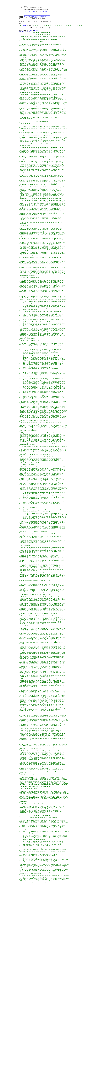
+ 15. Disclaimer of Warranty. (29, 938)
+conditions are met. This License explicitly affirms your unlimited (41, 277)
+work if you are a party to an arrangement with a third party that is (41, 840)
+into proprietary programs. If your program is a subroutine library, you (43, 1062)
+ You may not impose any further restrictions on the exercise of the (41, 745)
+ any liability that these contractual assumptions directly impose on (42, 625)
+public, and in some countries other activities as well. (37, 184)
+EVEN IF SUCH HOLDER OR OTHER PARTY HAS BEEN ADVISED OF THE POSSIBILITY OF (43, 968)
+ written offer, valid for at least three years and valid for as (41, 432)
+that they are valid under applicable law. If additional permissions (41, 570)
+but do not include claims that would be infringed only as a (38, 772)
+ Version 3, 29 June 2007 (34, 38)
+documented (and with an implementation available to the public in (40, 555)
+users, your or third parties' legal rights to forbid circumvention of (42, 329)
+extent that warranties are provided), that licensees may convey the (41, 199)
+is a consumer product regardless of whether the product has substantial (42, 504)
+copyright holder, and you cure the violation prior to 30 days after (41, 688)
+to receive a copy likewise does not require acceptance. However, (40, 709)
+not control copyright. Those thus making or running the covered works (42, 296)
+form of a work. (24, 213)
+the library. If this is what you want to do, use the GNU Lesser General (43, 1065)
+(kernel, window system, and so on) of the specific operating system (41, 235)
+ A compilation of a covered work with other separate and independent (42, 395)
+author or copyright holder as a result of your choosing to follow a (41, 933)
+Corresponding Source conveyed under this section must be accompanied (41, 530)
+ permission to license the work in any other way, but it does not (41, 383)
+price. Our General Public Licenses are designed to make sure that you (42, 71)
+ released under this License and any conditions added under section (42, 369)
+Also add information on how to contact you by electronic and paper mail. (43, 1031)
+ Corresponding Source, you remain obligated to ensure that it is (41, 472)
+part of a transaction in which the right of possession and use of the (42, 526)
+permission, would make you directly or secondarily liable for (39, 178)
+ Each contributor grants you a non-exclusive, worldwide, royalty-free (42, 781)
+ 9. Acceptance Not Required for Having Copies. (35, 702)
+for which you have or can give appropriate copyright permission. (40, 585)
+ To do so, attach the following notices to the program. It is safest (42, 999)
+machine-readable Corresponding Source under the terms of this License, (42, 417)
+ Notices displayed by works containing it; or (35, 602)
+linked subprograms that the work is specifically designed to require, (42, 254)
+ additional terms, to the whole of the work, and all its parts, (41, 380)
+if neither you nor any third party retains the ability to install (40, 533)
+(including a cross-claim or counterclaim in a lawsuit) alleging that (41, 751)
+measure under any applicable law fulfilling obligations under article (42, 314)
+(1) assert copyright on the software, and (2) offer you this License (41, 98)
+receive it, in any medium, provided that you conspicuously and (39, 339)
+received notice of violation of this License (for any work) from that (42, 686)
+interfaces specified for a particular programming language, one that (41, 219)
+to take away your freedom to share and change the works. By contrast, (42, 57)
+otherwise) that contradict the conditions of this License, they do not (42, 867)
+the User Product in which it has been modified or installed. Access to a (43, 544)
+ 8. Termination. (25, 659)
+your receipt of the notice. (28, 690)
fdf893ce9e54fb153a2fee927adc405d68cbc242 (37, 16)
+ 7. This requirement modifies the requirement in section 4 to (40, 371)
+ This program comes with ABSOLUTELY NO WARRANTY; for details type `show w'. (45, 1040)
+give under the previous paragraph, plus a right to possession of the (41, 739)
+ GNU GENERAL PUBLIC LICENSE (34, 37)
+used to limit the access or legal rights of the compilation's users (41, 403)
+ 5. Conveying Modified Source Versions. (32, 354)
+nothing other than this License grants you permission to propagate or (42, 711)
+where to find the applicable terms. (31, 650)
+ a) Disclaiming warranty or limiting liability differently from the (42, 595)
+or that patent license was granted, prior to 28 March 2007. (38, 853)
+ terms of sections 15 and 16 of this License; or (36, 596)
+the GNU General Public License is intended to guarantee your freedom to (42, 58)
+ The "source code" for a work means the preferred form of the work (41, 210)
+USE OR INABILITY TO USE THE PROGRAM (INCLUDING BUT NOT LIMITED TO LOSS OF (43, 964)
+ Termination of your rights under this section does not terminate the (42, 693)
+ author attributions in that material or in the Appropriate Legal (41, 601)
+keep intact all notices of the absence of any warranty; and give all (41, 345)
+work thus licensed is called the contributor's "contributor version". (42, 763)
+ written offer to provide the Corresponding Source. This (39, 449)
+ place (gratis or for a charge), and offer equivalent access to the (42, 458)
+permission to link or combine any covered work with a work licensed (41, 886)
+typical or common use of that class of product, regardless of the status (43, 500)
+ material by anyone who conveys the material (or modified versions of (43, 622)
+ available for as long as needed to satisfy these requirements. (41, 474)
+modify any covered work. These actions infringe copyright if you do (41, 713)
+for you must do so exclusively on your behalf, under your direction (41, 297)
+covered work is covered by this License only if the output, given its (42, 280)
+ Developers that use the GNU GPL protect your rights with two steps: (42, 97)
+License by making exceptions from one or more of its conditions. (40, 565)
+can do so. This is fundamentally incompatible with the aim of (39, 115)
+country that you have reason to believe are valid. (35, 818)
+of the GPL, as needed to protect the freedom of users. (37, 126)
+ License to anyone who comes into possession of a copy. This (40, 377)
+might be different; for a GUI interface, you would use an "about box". (42, 1050)
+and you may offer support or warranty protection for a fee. (38, 351)
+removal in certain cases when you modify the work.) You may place (41, 582)
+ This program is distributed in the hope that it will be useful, (41, 1019)
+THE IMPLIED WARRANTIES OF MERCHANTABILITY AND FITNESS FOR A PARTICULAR (42, 947)
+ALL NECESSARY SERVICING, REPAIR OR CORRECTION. (34, 952)
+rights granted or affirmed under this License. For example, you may (41, 746)
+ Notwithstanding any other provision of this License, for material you (42, 588)
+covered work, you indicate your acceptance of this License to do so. (41, 716)
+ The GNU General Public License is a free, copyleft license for (40, 51)
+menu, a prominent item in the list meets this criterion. (37, 204)
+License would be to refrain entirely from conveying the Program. (40, 878)
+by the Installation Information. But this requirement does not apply (42, 532)
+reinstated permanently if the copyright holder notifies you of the (41, 683)
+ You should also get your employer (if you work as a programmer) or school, (44, 1053)
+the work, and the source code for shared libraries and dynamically (41, 253)
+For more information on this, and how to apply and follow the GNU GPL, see (43, 1056)
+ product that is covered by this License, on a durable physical (41, 438)
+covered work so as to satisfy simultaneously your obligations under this (43, 870)
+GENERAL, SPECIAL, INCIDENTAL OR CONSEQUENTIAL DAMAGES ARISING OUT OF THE (43, 962)
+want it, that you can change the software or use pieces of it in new (41, 75)
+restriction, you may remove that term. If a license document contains (42, 636)
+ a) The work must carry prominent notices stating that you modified (42, 363)
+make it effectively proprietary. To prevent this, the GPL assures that (42, 135)
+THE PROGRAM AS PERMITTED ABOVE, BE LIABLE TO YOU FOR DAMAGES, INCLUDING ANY (44, 961)
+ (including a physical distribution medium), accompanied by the (41, 423)
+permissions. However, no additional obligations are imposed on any (41, 932)
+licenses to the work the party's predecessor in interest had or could (42, 737)
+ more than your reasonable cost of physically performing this (40, 441)
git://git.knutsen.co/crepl (39, 10)
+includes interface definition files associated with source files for (41, 251)
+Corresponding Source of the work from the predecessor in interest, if (42, 740)
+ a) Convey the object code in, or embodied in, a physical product (41, 421)
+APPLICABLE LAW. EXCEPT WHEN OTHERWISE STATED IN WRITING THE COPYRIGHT (42, 942)
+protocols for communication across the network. (35, 549)
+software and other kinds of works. (30, 52)
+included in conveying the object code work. (33, 487)
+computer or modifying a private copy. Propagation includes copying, (41, 181)
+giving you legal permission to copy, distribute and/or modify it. (40, 100)
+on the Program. (24, 173)
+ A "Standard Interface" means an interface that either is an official (42, 216)
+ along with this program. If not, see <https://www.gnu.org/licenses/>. (43, 1028)
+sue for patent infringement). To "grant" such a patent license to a (41, 794)
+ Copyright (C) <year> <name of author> (33, 1008)
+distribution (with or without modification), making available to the (41, 182)
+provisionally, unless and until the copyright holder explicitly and (41, 674)
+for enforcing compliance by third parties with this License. (39, 726)
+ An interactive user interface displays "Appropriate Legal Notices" (41, 193)
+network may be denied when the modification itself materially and (40, 546)
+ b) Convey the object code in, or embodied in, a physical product (41, 429)
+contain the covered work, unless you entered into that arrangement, (41, 852)
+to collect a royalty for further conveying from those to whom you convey (43, 875)
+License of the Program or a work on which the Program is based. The (41, 762)
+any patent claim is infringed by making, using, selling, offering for (42, 752)
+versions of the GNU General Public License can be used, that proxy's (41, 924)
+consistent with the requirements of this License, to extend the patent (42, 811)
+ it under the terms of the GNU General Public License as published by (43, 1013)
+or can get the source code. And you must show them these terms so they (42, 92)
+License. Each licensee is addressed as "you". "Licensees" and (40, 159)
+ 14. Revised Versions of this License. (32, 898)
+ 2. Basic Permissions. (27, 271)
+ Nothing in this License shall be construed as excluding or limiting (42, 857)
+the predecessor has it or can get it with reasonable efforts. (39, 742)
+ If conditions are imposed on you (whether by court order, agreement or (43, 866)
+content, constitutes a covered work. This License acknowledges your (41, 282)
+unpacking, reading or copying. (29, 558)
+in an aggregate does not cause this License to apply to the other (40, 406)
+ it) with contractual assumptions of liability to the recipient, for (42, 624)
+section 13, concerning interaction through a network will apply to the (42, 893)
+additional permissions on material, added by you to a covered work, (41, 584)
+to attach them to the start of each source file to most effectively (41, 1001)
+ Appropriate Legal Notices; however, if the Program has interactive (42, 389)
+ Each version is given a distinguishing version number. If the (40, 909)
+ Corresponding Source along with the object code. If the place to (42, 463)
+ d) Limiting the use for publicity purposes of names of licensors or (42, 611)
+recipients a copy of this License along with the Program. (38, 346)
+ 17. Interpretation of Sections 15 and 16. (33, 973)
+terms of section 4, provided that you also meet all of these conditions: (43, 360)
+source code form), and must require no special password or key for (41, 556)
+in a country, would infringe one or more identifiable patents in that (42, 817)
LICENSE (45, 12)
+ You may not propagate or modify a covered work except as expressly (41, 662)
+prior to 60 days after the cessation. (31, 679)
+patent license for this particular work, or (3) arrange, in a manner (41, 809)
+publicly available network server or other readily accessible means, (41, 804)
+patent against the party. (27, 797)
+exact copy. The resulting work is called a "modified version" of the (42, 167)
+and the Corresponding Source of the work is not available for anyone (41, 801)
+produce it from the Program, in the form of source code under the (40, 359)
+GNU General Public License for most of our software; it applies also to (42, 63)
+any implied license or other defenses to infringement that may (39, 858)
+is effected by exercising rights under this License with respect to (41, 325)
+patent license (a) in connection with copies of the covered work (40, 847)
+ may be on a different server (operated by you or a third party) (41, 466)
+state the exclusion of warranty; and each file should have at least (41, 1002)
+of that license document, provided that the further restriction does (41, 641)
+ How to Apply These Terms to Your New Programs (38, 990)
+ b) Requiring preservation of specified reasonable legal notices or (42, 599)
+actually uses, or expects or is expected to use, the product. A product (43, 503)
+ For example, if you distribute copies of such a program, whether (41, 87)
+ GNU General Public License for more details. (35, 1024)
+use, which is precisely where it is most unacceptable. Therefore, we (42, 120)
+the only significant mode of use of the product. (35, 507)
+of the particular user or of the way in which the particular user (40, 501)
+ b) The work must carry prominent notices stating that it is (40, 368)
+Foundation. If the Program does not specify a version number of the (41, 916)
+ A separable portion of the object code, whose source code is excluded (42, 484)
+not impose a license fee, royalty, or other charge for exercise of (41, 748)
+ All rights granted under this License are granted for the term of (41, 274)
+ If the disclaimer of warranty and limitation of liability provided (41, 976)
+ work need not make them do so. (30, 392)
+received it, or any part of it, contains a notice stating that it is (41, 633)
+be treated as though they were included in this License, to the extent (42, 569)
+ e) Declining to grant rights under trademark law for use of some (41, 616)
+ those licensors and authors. (30, 627)
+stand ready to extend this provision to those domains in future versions (43, 124)
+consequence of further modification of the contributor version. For (41, 774)
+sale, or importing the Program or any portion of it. (36, 754)
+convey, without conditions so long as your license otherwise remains (41, 288)
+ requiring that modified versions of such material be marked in (41, 607)
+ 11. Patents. (24, 757)
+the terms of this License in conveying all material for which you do (41, 294)
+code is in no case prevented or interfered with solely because (39, 518)
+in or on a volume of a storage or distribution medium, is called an (41, 400)
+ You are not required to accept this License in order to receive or (41, 705)
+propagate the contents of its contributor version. (35, 786)
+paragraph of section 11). (27, 668)
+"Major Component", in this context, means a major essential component (42, 233)
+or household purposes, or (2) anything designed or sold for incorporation (43, 493)
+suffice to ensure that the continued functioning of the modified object (42, 516)
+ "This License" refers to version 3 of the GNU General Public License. (42, 150)
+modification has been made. (28, 519)
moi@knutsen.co (38, 19)
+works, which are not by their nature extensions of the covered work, (41, 397)
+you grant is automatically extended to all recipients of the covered (41, 829)
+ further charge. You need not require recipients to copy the (40, 461)
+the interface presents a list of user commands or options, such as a (41, 202)
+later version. (24, 935)
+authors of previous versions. (29, 109)
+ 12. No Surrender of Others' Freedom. (32, 863)
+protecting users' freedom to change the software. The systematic (40, 117)
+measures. (22, 319)
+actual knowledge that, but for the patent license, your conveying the (42, 814)
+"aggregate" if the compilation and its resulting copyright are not (41, 402)
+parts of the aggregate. (27, 408)
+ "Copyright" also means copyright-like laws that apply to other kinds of (43, 153)
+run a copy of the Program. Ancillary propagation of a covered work (41, 706)
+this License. (23, 778)
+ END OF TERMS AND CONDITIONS (35, 987)
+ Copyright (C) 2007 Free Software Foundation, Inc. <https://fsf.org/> (42, 41)
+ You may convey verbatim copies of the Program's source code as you (41, 337)
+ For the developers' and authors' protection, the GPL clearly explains (42, 103)
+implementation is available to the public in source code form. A (40, 231)
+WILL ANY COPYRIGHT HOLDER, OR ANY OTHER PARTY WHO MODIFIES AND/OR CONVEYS (43, 959)
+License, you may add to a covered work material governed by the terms (42, 639)
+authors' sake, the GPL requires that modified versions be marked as (41, 106)
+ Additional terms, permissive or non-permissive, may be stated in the (42, 653)
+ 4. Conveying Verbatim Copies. (29, 334)
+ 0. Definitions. (25, 147)
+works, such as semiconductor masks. (31, 155)
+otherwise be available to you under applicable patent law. (38, 860)
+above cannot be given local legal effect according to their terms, (41, 978)
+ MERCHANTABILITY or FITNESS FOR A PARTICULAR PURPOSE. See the (40, 1022)
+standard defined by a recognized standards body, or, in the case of (41, 218)
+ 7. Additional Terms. (26, 561)
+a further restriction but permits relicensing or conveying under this (42, 637)
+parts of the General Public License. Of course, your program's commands (43, 1048)
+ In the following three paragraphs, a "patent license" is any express (42, 789)
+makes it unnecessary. (26, 307)
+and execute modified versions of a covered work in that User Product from (43, 513)
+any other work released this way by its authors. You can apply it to (42, 64)
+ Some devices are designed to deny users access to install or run (41, 112)
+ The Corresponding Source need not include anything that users (40, 261)
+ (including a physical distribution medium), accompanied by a (40, 431)
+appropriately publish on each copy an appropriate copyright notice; (41, 340)
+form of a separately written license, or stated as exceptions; (39, 654)
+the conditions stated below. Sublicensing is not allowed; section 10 (42, 305)
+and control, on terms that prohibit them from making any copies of (41, 299)
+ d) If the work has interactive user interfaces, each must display (42, 388)
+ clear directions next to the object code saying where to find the (42, 469)
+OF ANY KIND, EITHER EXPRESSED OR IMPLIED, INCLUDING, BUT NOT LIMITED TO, (43, 945)
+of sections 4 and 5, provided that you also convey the (37, 415)
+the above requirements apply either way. (32, 656)
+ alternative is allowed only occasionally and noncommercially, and (42, 451)
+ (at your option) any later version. (32, 1016)
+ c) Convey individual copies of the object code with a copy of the (42, 447)
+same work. (23, 268)
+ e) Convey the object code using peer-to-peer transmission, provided (42, 477)
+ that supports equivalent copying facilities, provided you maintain (42, 467)
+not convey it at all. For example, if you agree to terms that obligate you (44, 873)
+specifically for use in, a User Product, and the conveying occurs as (41, 524)
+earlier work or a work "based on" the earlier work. (36, 169)
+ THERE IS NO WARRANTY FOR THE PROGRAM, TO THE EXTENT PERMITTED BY (41, 941)
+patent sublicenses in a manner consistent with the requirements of (41, 777)
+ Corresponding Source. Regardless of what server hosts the (39, 470)
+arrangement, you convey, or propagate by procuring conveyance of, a (41, 823)
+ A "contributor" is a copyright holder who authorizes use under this (42, 760)
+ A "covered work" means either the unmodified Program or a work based (42, 172)
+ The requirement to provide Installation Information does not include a (43, 539)
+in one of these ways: (26, 418)
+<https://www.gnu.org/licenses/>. (30, 1057)
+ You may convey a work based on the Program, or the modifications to (42, 357)
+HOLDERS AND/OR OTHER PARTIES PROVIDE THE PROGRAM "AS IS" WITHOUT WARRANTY (43, 944)
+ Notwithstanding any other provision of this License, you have (40, 884)
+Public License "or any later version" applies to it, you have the (40, 912)
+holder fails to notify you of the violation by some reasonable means (41, 677)
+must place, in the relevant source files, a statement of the (39, 647)
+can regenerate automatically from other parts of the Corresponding (41, 262)
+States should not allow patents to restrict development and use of (41, 130)
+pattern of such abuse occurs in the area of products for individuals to (42, 118)
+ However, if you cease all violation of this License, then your (40, 671)
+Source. (22, 264)
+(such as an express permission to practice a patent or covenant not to (42, 792)
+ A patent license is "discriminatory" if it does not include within (41, 834)
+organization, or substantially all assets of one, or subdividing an (41, 731)
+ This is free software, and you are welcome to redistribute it (40, 1042)
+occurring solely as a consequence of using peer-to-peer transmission (41, 708)
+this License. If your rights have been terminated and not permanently (42, 696)
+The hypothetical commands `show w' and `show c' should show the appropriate (44, 1047)
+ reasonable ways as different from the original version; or (39, 608)
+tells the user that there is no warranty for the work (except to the (41, 198)
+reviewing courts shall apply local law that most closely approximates (42, 979)
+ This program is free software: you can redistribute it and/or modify (43, 1011)
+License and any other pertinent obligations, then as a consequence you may (43, 872)
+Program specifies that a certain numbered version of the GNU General (41, 910)
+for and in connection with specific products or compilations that (40, 850)
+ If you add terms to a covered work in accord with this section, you (42, 645)
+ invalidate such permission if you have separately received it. (41, 385)
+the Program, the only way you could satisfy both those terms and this (42, 876)
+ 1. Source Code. (25, 207)
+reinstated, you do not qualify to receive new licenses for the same (41, 697)
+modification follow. (26, 141)
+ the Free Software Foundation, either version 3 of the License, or (42, 1014)
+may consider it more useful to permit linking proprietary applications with (44, 1063)
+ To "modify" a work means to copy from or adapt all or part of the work (43, 164)
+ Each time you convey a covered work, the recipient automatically (41, 722)
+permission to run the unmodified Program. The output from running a (41, 279)
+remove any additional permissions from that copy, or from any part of (42, 579)
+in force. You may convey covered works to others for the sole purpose (42, 290)
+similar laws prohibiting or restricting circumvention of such (39, 317)
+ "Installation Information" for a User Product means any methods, (41, 510)
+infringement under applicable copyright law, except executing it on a (42, 179)
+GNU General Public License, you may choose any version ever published (42, 918)
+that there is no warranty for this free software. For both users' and (42, 104)
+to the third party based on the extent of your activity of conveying (41, 843)
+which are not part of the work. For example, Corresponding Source (41, 250)
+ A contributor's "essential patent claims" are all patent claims (40, 766)
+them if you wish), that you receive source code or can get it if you (41, 74)
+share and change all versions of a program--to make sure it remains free (43, 60)
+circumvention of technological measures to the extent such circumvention (43, 323)
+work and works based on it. (28, 831)
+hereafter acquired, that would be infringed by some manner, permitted (42, 769)
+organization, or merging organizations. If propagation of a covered (41, 732)
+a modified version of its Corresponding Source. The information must (42, 515)
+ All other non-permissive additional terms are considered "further (41, 630)
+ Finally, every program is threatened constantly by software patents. (42, 129)
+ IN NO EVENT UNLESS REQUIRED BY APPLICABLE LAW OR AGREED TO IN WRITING (42, 958)
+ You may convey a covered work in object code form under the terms (41, 414)
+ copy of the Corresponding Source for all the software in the (40, 437)
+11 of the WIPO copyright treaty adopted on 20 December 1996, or (40, 316)
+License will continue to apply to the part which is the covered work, (42, 890)
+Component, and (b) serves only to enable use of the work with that (41, 228)
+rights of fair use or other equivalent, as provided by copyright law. (42, 284)
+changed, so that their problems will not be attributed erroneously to (42, 107)
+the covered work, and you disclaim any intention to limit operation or (42, 326)
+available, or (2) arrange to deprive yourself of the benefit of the (41, 808)
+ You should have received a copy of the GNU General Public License (42, 1027)
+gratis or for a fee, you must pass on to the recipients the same (40, 89)
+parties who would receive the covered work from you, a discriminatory (42, 846)
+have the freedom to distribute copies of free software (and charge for (42, 72)
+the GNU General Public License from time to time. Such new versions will (43, 903)
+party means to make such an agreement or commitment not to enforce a (41, 795)
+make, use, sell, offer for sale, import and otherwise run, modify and (42, 785)
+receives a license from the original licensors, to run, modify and (41, 723)
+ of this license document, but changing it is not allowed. (38, 45)
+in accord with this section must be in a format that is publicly (40, 553)
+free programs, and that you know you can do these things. (38, 77)
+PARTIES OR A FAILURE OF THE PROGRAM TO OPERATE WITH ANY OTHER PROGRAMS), (43, 967)
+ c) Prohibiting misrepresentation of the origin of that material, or (42, 605)
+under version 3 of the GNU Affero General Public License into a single (42, 887)
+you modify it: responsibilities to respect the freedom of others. (40, 84)
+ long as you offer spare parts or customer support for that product (42, 434)
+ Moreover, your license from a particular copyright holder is (39, 682)
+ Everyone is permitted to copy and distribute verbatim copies (39, 43)
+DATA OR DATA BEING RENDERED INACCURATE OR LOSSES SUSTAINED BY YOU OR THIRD (43, 965)
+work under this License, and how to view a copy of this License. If (41, 201)
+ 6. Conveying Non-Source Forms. (30, 411)
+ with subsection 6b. (27, 454)
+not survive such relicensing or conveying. (33, 642)
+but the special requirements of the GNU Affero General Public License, (42, 892)
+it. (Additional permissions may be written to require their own (40, 581)
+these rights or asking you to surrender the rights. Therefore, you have (43, 81)
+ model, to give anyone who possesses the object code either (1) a (41, 435)
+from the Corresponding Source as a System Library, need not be (39, 486)
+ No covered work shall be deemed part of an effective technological (41, 313)
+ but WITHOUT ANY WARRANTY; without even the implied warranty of (41, 1021)
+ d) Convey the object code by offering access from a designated (41, 457)
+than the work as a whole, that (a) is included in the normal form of (41, 225)
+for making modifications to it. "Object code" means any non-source (41, 212)
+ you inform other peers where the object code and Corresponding (41, 478)
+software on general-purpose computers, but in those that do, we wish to (42, 132)
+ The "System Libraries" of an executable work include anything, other (42, 224)
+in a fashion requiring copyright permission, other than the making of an (43, 166)
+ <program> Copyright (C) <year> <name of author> (36, 1039)
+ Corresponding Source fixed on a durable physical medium (38, 424)
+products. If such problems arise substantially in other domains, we (41, 123)
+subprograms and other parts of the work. (32, 257)
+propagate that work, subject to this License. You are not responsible (42, 725)
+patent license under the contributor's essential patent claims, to (41, 783)
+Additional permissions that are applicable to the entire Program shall (42, 567)
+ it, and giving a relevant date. (31, 365)
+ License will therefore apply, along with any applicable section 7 (42, 379)
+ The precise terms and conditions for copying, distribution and (40, 140)
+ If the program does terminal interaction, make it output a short (41, 1034)
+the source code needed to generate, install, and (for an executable (41, 242)
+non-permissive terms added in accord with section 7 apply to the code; (42, 343)
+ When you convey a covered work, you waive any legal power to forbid (42, 322)
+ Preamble (31, 48)
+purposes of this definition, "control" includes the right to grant (41, 775)
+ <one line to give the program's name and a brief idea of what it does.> (44, 1007)
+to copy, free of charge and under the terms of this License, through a (42, 803)
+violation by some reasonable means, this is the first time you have (41, 685)
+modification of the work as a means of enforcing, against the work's (41, 328)
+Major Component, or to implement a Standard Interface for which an (41, 230)
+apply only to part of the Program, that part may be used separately (41, 572)
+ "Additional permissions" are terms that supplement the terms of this (42, 564)
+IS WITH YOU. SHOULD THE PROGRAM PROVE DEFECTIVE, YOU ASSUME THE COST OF (43, 950)
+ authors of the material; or (29, 613)
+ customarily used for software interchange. (34, 426)
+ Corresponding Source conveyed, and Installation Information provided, (42, 552)
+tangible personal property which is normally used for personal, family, (42, 492)
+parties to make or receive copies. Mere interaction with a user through (43, 189)
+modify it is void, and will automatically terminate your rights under (42, 665)
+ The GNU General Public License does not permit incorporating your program (44, 1060)
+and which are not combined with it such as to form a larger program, (41, 398)
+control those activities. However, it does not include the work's (41, 245)
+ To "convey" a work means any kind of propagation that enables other (42, 187)
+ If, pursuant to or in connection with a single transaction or (40, 821)
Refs (34, 12)
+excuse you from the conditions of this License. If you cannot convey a (42, 869)
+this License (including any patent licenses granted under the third (41, 667)
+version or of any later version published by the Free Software (39, 915)
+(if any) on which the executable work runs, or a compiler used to (40, 236)
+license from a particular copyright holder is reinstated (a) (39, 673)
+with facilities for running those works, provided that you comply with (42, 293)
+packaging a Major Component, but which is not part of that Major (40, 227)
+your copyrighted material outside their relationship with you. (39, 300)
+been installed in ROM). (27, 536)
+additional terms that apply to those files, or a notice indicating (41, 648)
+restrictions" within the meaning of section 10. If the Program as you (42, 631)
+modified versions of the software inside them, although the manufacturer (43, 113)
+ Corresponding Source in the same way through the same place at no (42, 460)
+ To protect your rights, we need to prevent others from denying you (41, 80)
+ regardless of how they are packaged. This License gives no (40, 382)
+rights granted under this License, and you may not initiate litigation (42, 749)
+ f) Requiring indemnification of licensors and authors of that (40, 621)
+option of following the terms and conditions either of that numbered (41, 913)
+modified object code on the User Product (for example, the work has (41, 535)
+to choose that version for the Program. (32, 927)
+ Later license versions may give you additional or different (39, 930)
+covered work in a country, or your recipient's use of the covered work (42, 815)
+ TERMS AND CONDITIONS (33, 144)
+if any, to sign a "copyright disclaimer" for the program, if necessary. (42, 1054)
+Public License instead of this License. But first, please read (40, 1066)
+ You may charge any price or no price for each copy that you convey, (42, 349)
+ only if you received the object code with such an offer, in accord (42, 452)
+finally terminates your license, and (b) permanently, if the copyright (42, 676)
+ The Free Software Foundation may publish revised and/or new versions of (43, 901)
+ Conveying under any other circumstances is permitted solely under (41, 303)
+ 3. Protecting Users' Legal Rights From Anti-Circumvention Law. (40, 310)
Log (25, 12)
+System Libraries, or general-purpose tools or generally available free (42, 247)
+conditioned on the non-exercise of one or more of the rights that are (42, 837)
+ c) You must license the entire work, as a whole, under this (40, 375)
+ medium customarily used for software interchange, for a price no (41, 440)
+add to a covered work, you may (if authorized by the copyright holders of (43, 590)
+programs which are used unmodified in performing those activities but (42, 248)
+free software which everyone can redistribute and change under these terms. (44, 996)
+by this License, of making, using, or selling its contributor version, (42, 771)
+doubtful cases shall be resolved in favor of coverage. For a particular (43, 497)
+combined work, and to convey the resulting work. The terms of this (41, 889)
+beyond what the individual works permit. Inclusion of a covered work (42, 405)
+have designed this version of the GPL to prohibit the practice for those (43, 121)
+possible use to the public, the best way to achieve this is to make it (42, 994)
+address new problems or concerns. (30, 906)
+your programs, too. (25, 66)
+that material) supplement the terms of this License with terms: (40, 591)
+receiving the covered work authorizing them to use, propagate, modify (42, 826)
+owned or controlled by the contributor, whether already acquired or (41, 768)
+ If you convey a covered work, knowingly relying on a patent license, (42, 800)
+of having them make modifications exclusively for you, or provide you (42, 291)
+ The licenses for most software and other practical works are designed (42, 55)
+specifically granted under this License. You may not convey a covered (42, 838)
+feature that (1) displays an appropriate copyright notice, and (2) (41, 196)
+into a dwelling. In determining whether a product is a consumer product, (43, 495)
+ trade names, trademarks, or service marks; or (35, 618)
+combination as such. (26, 895)
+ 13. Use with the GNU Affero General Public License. (36, 881)
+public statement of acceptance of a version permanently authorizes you (42, 926)
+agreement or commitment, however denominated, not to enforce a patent (42, 791)
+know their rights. (25, 94)
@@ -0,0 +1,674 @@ (24, 35)
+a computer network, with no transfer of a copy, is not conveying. (40, 190)
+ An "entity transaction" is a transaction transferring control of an (42, 729)
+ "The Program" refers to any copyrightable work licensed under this (41, 158)
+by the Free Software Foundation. (30, 919)
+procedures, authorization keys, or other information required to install (43, 512)
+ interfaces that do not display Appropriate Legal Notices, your (41, 391)
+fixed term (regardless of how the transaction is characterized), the (41, 529)
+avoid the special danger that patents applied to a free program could (42, 133)
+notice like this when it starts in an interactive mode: (37, 1036)
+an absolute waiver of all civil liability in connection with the (40, 981)
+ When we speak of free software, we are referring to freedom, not (41, 69)
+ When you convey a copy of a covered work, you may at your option (41, 578)
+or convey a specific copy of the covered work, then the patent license (42, 827)
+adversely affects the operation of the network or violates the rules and (43, 547)
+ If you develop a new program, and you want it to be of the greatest (42, 993)
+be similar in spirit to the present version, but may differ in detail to (43, 904)
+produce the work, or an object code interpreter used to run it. (40, 238)
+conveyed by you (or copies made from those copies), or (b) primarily (41, 849)
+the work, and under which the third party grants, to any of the (40, 844)
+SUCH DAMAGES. (23, 970)
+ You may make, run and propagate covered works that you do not (40, 287)
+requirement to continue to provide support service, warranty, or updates (43, 541)
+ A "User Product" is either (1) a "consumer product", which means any (42, 490)
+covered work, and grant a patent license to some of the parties (40, 824)
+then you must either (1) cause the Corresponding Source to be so (40, 806)
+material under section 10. (28, 699)
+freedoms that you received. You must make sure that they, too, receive (42, 90)
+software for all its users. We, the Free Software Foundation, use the (42, 61)
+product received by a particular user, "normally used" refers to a (41, 498)
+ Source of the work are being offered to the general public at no (41, 480)
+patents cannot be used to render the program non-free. (37, 136)
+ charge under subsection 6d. (29, 481)
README (39, 12)
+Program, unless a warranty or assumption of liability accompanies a (41, 982)
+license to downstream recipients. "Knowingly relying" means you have (42, 812)
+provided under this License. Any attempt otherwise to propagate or (41, 664)
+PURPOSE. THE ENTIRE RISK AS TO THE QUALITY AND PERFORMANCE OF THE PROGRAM (43, 948)
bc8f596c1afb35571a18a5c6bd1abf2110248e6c (37, 17)
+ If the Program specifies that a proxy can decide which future (40, 922)
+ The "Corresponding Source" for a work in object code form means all (42, 241)
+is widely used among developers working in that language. (38, 221)
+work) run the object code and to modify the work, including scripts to (42, 244)
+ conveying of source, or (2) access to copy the (35, 443)
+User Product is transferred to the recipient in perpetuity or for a (41, 527)
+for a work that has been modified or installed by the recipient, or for (42, 542)
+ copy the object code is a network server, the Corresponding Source (42, 464)
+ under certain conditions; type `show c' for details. (37, 1043)
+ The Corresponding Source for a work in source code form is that (40, 267)
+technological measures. (27, 331)
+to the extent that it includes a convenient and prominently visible (41, 195)
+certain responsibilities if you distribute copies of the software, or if (43, 83)
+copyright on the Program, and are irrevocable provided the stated (40, 276)
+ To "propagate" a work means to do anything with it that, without (41, 176)
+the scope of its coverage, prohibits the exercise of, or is (38, 835)
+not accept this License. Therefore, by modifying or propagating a (41, 714)
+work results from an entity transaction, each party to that (38, 734)
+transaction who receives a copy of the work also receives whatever (41, 736)
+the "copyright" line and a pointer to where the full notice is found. (42, 1004)
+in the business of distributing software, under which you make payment (42, 841)
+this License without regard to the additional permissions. (38, 575)
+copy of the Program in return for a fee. (32, 984)
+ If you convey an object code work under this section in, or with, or (42, 523)
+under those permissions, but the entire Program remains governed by (41, 573)
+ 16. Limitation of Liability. (29, 955)
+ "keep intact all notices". (29, 372)
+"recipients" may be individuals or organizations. (35, 161)
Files (29, 12)
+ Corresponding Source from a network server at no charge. (39, 444)
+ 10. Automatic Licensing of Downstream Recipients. (36, 719)
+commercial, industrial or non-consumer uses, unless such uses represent (42, 506)
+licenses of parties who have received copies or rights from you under (42, 694)
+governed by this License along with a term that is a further (39, 634)
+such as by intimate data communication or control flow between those (41, 256)
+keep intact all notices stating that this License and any (38, 342)
